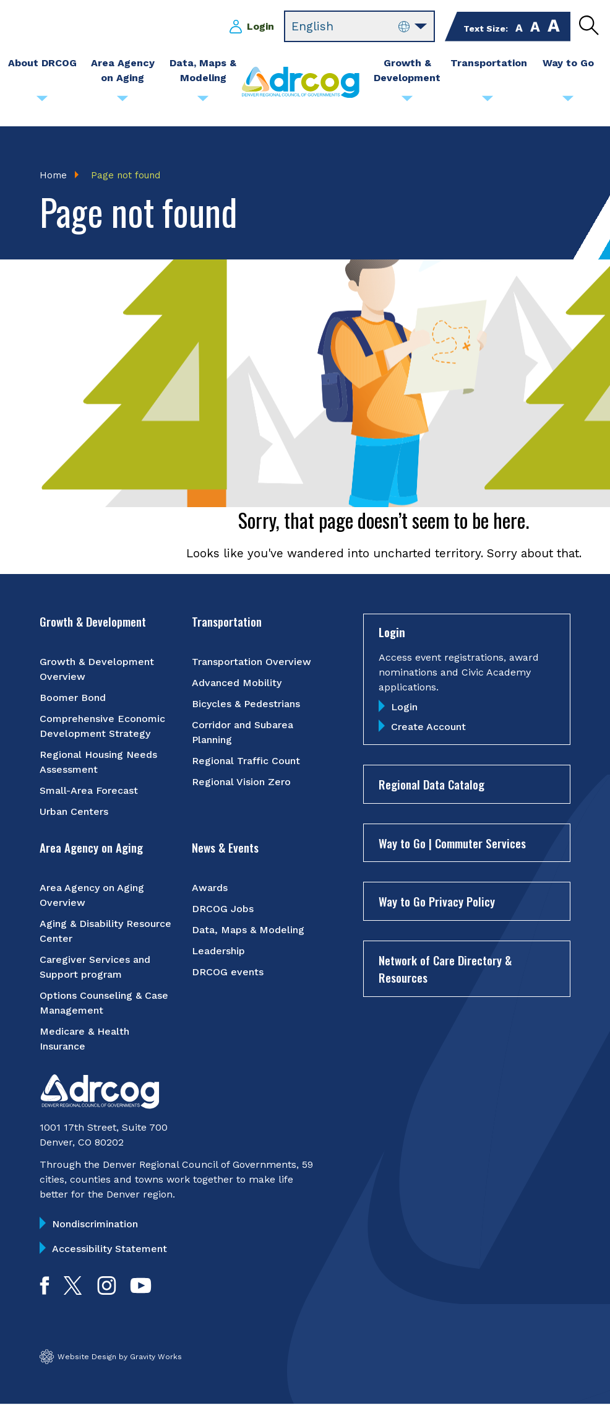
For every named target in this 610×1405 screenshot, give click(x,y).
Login (260, 26)
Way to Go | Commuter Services (452, 843)
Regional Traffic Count (246, 761)
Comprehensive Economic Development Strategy (102, 726)
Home (53, 175)
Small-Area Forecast (89, 791)
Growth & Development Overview (97, 669)
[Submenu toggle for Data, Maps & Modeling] (203, 101)
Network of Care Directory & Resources (445, 969)
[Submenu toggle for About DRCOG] (42, 101)
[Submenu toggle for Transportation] (487, 101)
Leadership (218, 951)
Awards (210, 888)
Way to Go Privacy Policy (437, 902)
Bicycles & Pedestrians (246, 704)
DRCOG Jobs (223, 909)
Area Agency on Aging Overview (92, 895)
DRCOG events (228, 972)
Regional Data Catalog (431, 785)
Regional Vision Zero (241, 782)
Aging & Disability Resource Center (105, 931)
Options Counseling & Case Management (104, 1003)
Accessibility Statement (109, 1249)
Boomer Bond (73, 698)
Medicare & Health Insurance (84, 1039)
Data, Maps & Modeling (248, 930)
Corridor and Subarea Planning (242, 733)
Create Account (428, 728)
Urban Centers (74, 812)
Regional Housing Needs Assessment (98, 762)
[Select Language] (359, 26)
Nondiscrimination (95, 1224)
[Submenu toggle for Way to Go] (568, 101)
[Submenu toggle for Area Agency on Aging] (122, 101)
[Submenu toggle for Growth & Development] (407, 101)
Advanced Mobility (236, 683)
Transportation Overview (251, 662)
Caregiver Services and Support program (95, 967)
